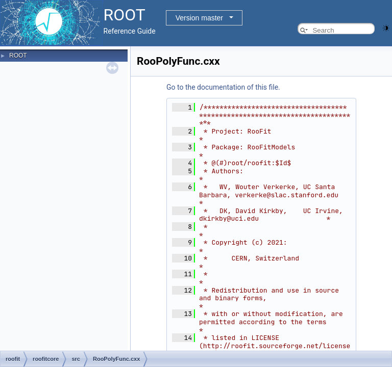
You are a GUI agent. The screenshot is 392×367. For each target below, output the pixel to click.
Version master (199, 18)
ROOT (18, 55)
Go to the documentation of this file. (223, 87)
